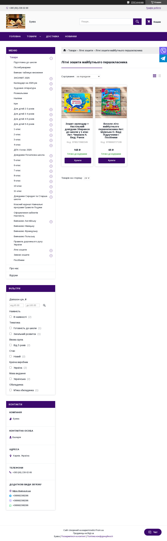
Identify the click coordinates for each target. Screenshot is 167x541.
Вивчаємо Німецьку (24, 226)
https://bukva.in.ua (21, 491)
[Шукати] (137, 21)
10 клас (18, 186)
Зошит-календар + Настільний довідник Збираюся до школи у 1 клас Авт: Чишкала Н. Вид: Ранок (77, 130)
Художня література (25, 88)
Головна (15, 36)
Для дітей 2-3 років (24, 108)
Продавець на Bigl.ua (83, 533)
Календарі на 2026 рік (25, 83)
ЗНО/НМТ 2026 (21, 78)
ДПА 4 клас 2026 (23, 150)
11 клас (18, 191)
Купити (77, 160)
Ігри (16, 103)
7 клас (17, 170)
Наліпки (18, 98)
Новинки (71, 36)
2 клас (17, 134)
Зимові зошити (21, 255)
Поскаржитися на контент (73, 536)
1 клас (17, 129)
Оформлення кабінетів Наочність (26, 214)
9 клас (17, 180)
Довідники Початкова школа (29, 155)
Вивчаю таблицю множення (28, 72)
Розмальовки (21, 93)
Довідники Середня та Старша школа (30, 198)
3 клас (17, 139)
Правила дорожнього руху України (28, 243)
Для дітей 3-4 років (24, 114)
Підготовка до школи (25, 62)
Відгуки (14, 275)
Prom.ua (100, 530)
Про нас (14, 268)
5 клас (17, 160)
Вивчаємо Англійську (25, 221)
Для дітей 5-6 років (24, 124)
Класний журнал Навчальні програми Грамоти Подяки (28, 206)
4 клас (17, 144)
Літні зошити (86, 50)
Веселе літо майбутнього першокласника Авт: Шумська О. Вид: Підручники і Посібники (111, 130)
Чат (152, 532)
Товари (31, 36)
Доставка (52, 36)
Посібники (19, 260)
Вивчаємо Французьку (26, 231)
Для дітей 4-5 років (24, 119)
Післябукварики (22, 67)
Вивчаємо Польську (24, 236)
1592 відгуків (137, 2)
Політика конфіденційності (100, 536)
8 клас (17, 175)
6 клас (17, 165)
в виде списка (159, 76)
